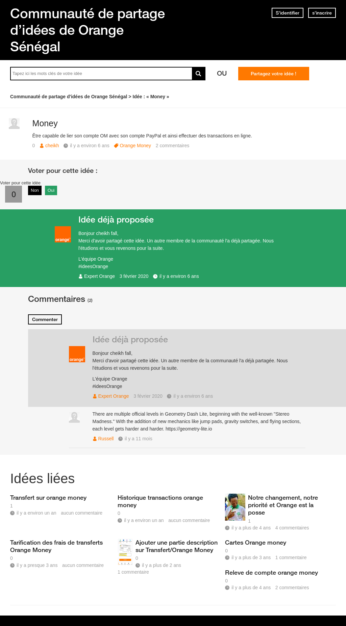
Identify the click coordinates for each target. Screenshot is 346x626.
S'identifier (287, 13)
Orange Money (135, 145)
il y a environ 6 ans (179, 276)
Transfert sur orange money (48, 497)
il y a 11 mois (138, 438)
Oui (51, 190)
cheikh (52, 145)
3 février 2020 (134, 276)
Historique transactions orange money (160, 501)
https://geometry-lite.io (189, 429)
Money (45, 123)
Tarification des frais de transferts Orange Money (56, 546)
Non (35, 190)
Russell (106, 438)
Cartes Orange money (255, 542)
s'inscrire (322, 13)
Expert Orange (99, 276)
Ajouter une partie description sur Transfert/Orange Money (176, 546)
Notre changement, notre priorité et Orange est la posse (283, 505)
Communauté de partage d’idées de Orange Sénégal (87, 30)
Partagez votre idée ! (273, 74)
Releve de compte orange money (271, 572)
